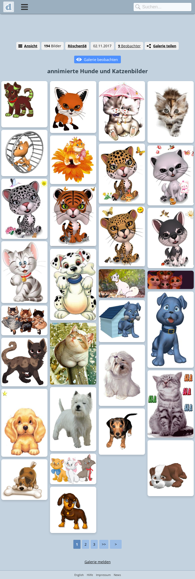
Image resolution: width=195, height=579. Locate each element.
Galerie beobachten (101, 59)
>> (104, 544)
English (79, 575)
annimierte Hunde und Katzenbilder (97, 71)
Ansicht (30, 45)
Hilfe (90, 575)
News (117, 575)
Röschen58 (77, 45)
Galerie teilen (164, 45)
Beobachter (129, 45)
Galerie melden (98, 561)
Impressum (103, 575)
